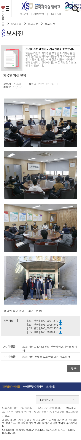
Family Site (57, 399)
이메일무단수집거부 (33, 386)
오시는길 (50, 386)
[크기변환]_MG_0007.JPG (44, 328)
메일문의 (71, 408)
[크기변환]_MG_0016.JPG (44, 332)
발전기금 (3, 22)
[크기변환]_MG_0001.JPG (44, 320)
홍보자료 (33, 24)
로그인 (24, 14)
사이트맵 (38, 14)
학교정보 (16, 24)
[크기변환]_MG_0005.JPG (44, 324)
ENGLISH (55, 14)
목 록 (73, 368)
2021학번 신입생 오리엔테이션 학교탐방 (46, 356)
